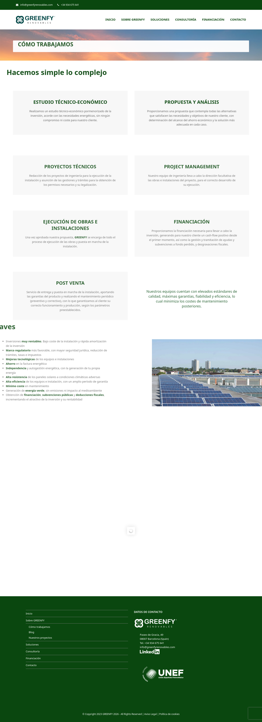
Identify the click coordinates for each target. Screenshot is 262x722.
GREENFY (107, 714)
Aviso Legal (150, 714)
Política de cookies (169, 714)
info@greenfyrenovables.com (36, 4)
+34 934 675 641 (70, 4)
